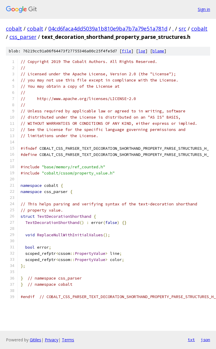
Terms (68, 340)
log (141, 51)
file (126, 51)
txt (191, 339)
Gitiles (35, 340)
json (205, 339)
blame (158, 51)
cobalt (14, 28)
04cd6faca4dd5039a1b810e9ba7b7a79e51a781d (107, 28)
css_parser (22, 36)
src (182, 28)
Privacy (51, 340)
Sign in (204, 9)
